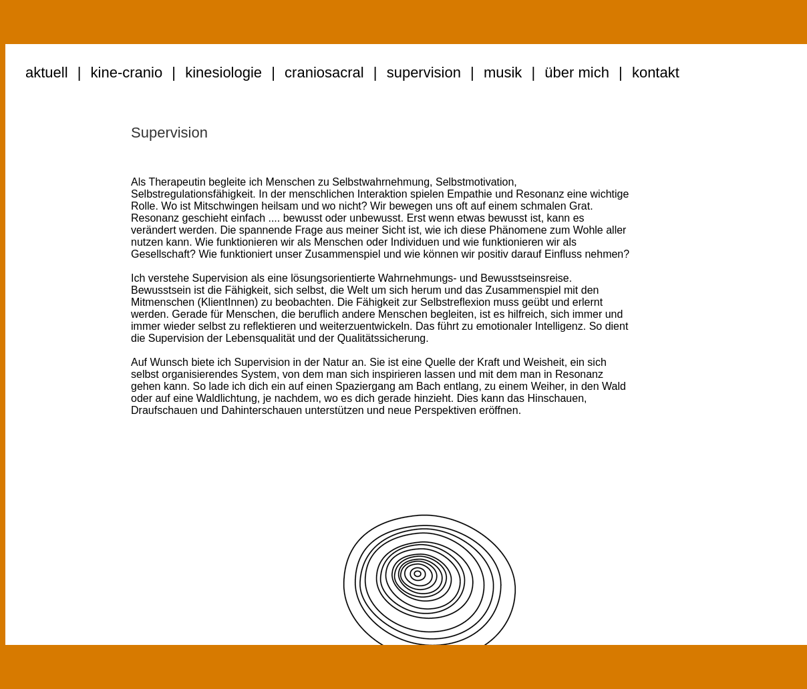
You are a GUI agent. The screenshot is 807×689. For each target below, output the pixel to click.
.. (687, 72)
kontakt (655, 72)
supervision (424, 72)
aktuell (46, 72)
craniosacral (324, 72)
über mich (576, 72)
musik (503, 72)
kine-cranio (127, 72)
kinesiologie (223, 72)
